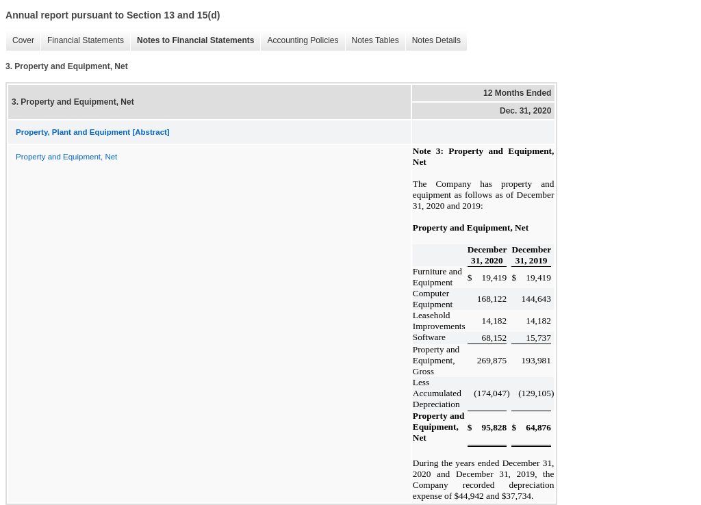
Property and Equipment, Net (66, 157)
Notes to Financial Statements (192, 41)
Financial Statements (82, 41)
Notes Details (433, 41)
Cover (19, 41)
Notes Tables (372, 41)
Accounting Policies (299, 41)
